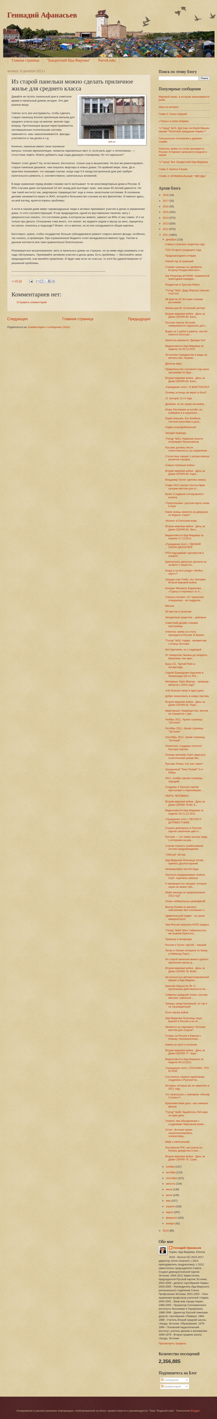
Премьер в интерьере (178, 939)
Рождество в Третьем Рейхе (182, 284)
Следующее (17, 319)
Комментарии (171, 1386)
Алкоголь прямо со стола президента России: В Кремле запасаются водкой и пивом (183, 152)
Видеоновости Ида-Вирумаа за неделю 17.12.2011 (184, 537)
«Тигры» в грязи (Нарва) (173, 121)
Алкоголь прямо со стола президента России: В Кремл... (185, 633)
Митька (169, 605)
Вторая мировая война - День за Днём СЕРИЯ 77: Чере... (185, 1052)
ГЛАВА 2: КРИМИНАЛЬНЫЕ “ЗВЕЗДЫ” (182, 176)
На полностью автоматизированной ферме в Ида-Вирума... (187, 979)
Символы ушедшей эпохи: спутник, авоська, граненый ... (186, 996)
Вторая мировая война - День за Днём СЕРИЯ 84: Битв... (185, 379)
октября (171, 1172)
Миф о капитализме (177, 1141)
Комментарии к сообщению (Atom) (49, 327)
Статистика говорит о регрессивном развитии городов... (187, 458)
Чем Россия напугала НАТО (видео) (187, 924)
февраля (171, 1217)
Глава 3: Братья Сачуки (173, 169)
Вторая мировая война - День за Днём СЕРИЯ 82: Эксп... (185, 528)
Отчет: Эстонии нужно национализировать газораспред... (179, 1133)
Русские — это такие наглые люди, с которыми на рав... (186, 838)
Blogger (195, 1410)
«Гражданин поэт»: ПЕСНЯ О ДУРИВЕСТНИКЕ (183, 821)
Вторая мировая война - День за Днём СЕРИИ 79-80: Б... (185, 803)
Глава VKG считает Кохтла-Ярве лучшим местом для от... (185, 487)
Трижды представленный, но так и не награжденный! (186, 1005)
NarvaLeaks (107, 60)
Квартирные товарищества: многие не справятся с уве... (186, 712)
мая (168, 1200)
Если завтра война (176, 1012)
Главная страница (25, 60)
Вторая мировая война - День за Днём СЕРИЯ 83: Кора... (185, 472)
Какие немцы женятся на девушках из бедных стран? (186, 513)
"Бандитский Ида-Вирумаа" (68, 60)
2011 (166, 234)
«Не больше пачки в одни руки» (184, 690)
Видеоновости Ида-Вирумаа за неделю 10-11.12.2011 (184, 812)
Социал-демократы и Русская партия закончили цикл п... (183, 829)
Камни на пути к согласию (181, 1044)
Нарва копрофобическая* (181, 427)
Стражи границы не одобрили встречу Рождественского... (183, 268)
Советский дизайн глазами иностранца (181, 624)
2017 (166, 200)
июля (169, 1189)
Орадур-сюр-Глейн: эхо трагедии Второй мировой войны (185, 581)
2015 (166, 212)
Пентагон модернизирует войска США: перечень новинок (185, 876)
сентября (172, 1178)
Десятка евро (173, 363)
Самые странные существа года (185, 244)
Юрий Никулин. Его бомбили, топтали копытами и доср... (183, 420)
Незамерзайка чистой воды (182, 869)
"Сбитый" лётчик (175, 854)
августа (171, 1183)
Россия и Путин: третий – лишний (185, 944)
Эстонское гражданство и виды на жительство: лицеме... (186, 356)
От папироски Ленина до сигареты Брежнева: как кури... (186, 657)
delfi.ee (111, 142)
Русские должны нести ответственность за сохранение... (187, 449)
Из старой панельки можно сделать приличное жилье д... (187, 961)
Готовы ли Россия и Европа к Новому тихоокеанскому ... (183, 1037)
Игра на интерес (169, 107)
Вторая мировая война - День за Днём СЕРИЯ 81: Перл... (185, 703)
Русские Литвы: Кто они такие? (184, 763)
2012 (166, 229)
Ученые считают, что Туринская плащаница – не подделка (184, 598)
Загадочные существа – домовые (185, 617)
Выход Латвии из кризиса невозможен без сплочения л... (185, 908)
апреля (170, 1206)
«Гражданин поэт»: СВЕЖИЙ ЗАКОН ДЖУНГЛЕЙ (183, 546)
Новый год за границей (179, 261)
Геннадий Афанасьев (42, 15)
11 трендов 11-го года (178, 398)
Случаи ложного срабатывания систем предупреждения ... (184, 847)
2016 (166, 206)
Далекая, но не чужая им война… (185, 404)
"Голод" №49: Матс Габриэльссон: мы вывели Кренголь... (186, 932)
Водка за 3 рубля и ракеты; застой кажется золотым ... (186, 333)
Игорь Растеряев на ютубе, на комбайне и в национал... (183, 411)
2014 (166, 217)
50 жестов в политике (178, 611)
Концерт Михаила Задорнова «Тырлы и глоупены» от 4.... (183, 590)
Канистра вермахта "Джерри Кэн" (185, 340)
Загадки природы (175, 432)
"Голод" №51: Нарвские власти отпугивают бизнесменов (184, 440)
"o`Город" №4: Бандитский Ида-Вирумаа (183, 161)
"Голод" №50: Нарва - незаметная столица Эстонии (186, 642)
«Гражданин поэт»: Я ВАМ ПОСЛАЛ (187, 386)
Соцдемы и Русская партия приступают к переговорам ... (184, 788)
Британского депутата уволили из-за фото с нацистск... (186, 563)
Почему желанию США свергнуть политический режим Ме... (185, 756)
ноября (170, 1166)
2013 (166, 223)
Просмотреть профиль (172, 1343)
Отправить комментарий (32, 302)
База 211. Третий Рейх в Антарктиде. (180, 665)
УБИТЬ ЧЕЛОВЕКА (177, 795)
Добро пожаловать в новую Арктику (187, 696)
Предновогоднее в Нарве (180, 255)
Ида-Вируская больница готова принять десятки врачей (184, 862)
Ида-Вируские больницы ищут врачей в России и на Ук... (183, 1020)
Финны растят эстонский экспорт (185, 308)
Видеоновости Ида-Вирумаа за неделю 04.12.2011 (184, 1061)
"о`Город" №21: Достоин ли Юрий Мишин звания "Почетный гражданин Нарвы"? (184, 130)
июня (169, 1195)
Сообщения (169, 1379)
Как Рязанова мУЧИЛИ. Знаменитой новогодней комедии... (187, 277)
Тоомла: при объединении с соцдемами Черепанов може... (185, 1122)
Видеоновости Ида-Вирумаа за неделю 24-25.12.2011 (184, 347)
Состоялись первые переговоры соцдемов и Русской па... (185, 1078)
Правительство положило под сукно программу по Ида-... (187, 371)
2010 (166, 1230)
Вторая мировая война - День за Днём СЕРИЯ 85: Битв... (185, 315)
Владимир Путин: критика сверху (185, 479)
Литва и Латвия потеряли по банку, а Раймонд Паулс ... (186, 952)
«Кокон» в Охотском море (181, 520)
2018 (166, 195)
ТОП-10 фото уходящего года (183, 249)
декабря (171, 239)
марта (170, 1212)
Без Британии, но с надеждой (183, 649)
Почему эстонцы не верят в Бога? (186, 392)
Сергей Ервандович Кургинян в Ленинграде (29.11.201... (184, 674)
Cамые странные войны (180, 465)
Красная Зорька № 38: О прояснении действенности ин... (186, 987)
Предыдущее (139, 319)
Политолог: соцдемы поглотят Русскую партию (183, 747)
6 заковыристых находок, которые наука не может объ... (186, 885)
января (170, 1223)
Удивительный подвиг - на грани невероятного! (185, 917)
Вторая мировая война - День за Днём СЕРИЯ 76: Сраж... (185, 1158)
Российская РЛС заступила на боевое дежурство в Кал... (183, 1149)
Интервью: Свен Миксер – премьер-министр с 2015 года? (187, 683)
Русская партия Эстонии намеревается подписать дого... (186, 324)
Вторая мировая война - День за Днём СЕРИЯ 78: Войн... (185, 970)
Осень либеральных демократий (185, 901)
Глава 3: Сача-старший (173, 113)
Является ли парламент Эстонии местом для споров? (185, 1028)
